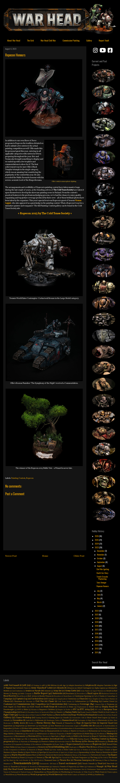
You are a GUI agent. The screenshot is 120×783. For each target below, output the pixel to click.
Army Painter (85, 691)
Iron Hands (43, 726)
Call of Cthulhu (99, 696)
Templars (31, 758)
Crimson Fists (99, 704)
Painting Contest (18, 478)
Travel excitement (68, 763)
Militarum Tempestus (57, 734)
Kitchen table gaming (30, 728)
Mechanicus (93, 731)
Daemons (110, 704)
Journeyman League (72, 726)
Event (23, 712)
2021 (97, 614)
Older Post (79, 556)
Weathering (65, 772)
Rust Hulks (10, 747)
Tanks (103, 755)
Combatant (8, 704)
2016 (97, 633)
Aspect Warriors (98, 691)
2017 (97, 629)
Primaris (101, 741)
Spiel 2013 (64, 752)
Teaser (22, 757)
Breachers (57, 696)
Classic (51, 701)
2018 (97, 625)
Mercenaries (30, 734)
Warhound (14, 772)
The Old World (36, 760)
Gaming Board (41, 718)
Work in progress (37, 774)
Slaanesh (32, 750)
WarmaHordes (52, 772)
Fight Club (9, 714)
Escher (68, 710)
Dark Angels (8, 707)
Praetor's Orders (47, 741)
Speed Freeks (53, 752)
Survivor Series (45, 755)
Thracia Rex (65, 760)
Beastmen (70, 693)
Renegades (48, 744)
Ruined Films (112, 744)
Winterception (112, 772)
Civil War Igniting (103, 569)
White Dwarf (88, 772)
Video (81, 766)
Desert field (93, 707)
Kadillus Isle (86, 725)
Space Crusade (105, 750)
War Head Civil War (48, 40)
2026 (97, 536)
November (101, 554)
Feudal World (97, 712)
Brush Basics (68, 696)
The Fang (93, 757)
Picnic (16, 742)
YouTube (98, 774)
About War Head (13, 40)
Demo (71, 707)
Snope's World (43, 750)
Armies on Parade (33, 691)
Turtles (6, 767)
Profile (111, 741)
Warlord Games (26, 772)
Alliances (70, 688)
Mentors (19, 734)
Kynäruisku (53, 728)
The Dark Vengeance (79, 757)
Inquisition (8, 726)
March (99, 602)
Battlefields (57, 693)
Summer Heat (30, 755)
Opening (33, 739)
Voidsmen (90, 767)
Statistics (106, 752)
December (101, 550)
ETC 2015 (98, 710)
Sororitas (94, 750)
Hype (78, 723)
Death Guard (35, 707)
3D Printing (35, 685)
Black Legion (92, 693)
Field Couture (110, 712)
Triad (100, 763)
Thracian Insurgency (83, 760)
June (99, 594)
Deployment (81, 707)
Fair (51, 712)
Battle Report (41, 693)
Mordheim (100, 734)
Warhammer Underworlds (96, 769)
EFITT (19, 710)
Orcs (65, 739)
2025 (97, 540)
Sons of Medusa (82, 750)
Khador (17, 728)
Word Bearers (22, 774)
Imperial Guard (106, 723)
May (98, 598)
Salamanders (31, 747)
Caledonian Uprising (83, 696)
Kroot (43, 728)
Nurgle (112, 736)
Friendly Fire (101, 715)
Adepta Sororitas (75, 685)
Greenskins (18, 720)
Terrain (39, 757)
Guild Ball (29, 720)
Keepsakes (8, 728)
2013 (97, 644)
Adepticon (89, 685)
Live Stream (15, 731)
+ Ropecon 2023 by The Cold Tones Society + (45, 214)
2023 (97, 547)
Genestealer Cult (78, 718)
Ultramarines (43, 766)
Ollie (26, 739)
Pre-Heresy (89, 741)
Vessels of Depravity (68, 766)
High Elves (92, 720)
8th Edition (52, 685)
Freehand (90, 715)
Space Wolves (31, 752)
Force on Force (62, 715)
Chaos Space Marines (107, 699)
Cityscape (29, 701)
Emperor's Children (47, 709)
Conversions (56, 704)
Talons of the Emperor (81, 755)
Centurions (72, 699)
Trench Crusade (88, 763)
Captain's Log (21, 699)
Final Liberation (24, 715)
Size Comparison (12, 750)
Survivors (57, 755)
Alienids (60, 688)
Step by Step (17, 755)
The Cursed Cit (64, 758)
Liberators (111, 728)
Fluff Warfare (47, 715)
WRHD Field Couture (70, 775)
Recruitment (37, 744)
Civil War (39, 701)
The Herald (113, 757)
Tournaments (22, 763)
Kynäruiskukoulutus (66, 728)
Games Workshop (23, 717)
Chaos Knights (93, 699)
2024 (97, 543)
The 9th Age (50, 757)
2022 (97, 610)
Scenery (41, 747)
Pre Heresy (76, 741)
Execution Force (33, 712)
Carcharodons (37, 699)
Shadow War (84, 747)
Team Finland (11, 757)
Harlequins (81, 720)
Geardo (66, 717)
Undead (55, 767)
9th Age (63, 685)
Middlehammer (42, 734)
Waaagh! (100, 766)
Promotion (7, 744)
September (101, 562)
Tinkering (98, 760)
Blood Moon (21, 696)
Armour (48, 691)
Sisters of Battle (111, 747)
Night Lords (65, 736)
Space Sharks (18, 752)
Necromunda (20, 736)
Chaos (82, 699)
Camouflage (111, 696)
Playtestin (24, 742)
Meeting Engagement (108, 731)
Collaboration (80, 701)
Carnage (51, 699)
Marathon (82, 731)
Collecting (93, 701)
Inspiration (19, 726)
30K (24, 685)
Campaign (8, 699)
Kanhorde (98, 726)
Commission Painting (71, 40)
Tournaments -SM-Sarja (48, 764)
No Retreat (85, 736)
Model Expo (89, 734)
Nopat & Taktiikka (99, 736)
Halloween (39, 720)
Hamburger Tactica (53, 720)
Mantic (73, 731)
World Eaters (54, 774)
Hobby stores (19, 723)
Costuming (72, 704)
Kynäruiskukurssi (81, 728)
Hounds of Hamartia (64, 723)
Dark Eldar (21, 707)
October (100, 558)
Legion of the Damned (96, 728)
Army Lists (70, 690)
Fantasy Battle (71, 712)
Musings (110, 733)
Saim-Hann (21, 747)
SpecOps (42, 752)
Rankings (27, 744)
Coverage (84, 704)
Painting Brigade (83, 739)
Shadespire (73, 747)
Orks (72, 739)
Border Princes (45, 696)
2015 (97, 637)
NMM (75, 736)
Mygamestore (8, 736)
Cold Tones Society (65, 701)
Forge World (76, 715)
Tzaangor (24, 767)
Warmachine (39, 772)
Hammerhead (68, 720)
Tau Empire (112, 755)
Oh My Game (15, 739)
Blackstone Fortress (108, 694)
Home (45, 556)
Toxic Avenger (101, 582)
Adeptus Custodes (104, 685)
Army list (57, 691)
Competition (40, 704)
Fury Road (111, 715)
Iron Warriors (56, 726)
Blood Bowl (8, 696)
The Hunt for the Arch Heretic (17, 760)
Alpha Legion (99, 688)
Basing (14, 693)
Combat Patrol (108, 701)
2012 (97, 648)
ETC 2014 (85, 709)
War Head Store (44, 769)
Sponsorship (84, 752)
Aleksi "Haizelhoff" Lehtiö (42, 688)
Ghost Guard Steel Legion (97, 717)
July (98, 590)
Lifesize (6, 731)
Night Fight (55, 736)
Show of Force (98, 747)
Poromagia (34, 741)
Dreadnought (9, 709)
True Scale (111, 763)
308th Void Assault (11, 685)
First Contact (35, 715)
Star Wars (96, 752)
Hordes (31, 723)
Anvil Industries (17, 691)
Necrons (32, 736)
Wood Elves (9, 774)
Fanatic (59, 712)
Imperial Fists (90, 723)
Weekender (77, 772)
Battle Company (26, 694)
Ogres (6, 739)
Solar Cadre (68, 750)
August (100, 566)
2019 (97, 622)
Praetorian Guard (63, 742)
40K (43, 685)
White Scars (99, 772)
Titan (105, 760)
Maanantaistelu (53, 731)
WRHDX (83, 775)
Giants (113, 718)
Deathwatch (62, 707)
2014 (97, 641)
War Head (112, 766)
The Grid (30, 40)
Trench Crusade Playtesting (102, 577)
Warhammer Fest (78, 769)
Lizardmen (26, 731)
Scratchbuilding (56, 747)
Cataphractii (61, 699)
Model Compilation (74, 734)
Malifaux (65, 731)
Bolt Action (32, 696)
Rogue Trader (59, 744)
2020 (97, 618)
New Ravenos (44, 736)
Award (108, 691)
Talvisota (94, 755)
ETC (75, 709)
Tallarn (67, 755)
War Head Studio (62, 769)
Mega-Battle (8, 734)
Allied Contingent (84, 688)
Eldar (26, 709)
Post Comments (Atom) (50, 565)
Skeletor (23, 750)
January (100, 606)
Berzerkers (81, 694)
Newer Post (11, 556)
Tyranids (14, 766)
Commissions (23, 704)
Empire (60, 710)
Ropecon (30, 478)
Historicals (102, 720)
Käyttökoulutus (110, 726)
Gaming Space (54, 717)
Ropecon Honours (103, 586)
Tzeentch (33, 767)
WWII (90, 774)
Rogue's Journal (73, 744)
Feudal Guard (85, 712)
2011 (97, 652)
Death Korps (49, 707)
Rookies (87, 744)
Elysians (34, 710)
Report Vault (104, 40)
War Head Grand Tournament (21, 769)
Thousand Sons (50, 760)
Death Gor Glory (102, 573)
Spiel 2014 (73, 752)
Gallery (89, 40)
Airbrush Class (22, 688)
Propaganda (17, 744)
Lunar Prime (39, 731)
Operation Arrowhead (49, 739)
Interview (31, 726)
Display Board (108, 707)
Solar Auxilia (56, 750)
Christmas (18, 701)
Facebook (44, 712)
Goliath (7, 720)
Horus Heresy (44, 722)
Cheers (7, 701)
